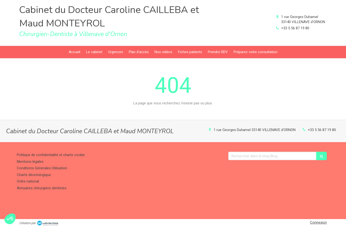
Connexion (318, 222)
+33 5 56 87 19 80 (295, 28)
